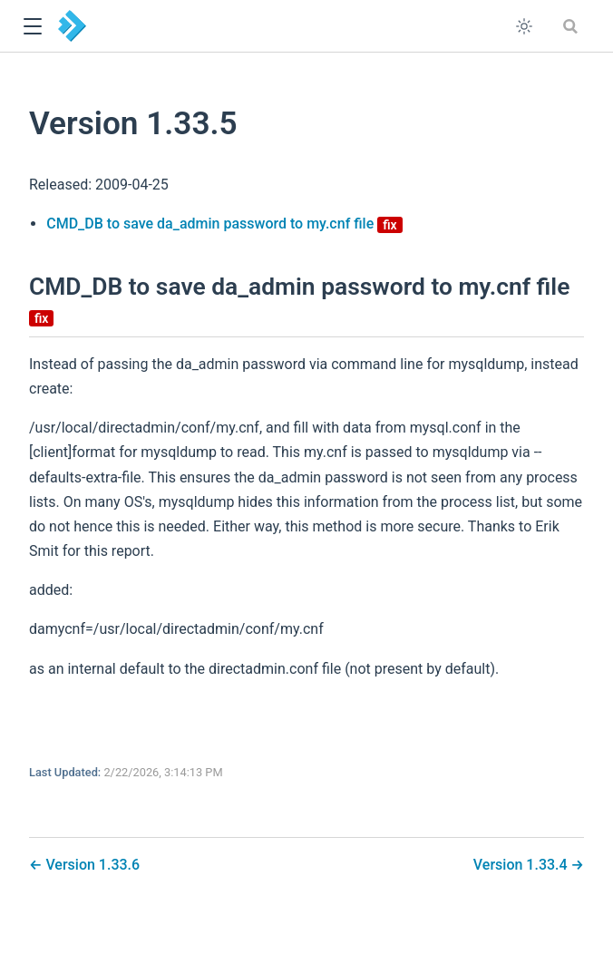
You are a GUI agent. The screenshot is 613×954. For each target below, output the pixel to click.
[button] (32, 26)
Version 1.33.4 (522, 864)
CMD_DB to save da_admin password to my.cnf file (224, 223)
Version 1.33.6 (91, 864)
